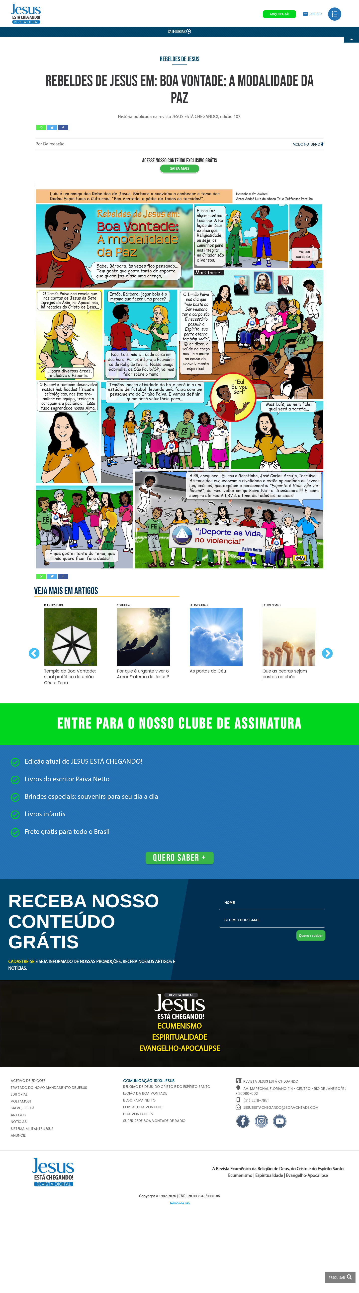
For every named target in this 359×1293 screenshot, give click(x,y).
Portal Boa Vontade (142, 1107)
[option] (70, 646)
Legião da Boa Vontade (145, 1093)
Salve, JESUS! (22, 1108)
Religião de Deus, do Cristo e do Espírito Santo (166, 1087)
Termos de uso (179, 1203)
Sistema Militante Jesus (32, 1129)
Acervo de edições (28, 1081)
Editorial (19, 1094)
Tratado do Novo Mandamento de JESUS (49, 1088)
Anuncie (18, 1135)
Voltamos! (21, 1101)
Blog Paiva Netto (139, 1100)
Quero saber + (179, 857)
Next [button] (326, 653)
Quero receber (311, 935)
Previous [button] (33, 653)
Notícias (19, 1122)
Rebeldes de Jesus (179, 59)
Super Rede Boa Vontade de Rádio (154, 1121)
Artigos (18, 1115)
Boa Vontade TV (138, 1114)
